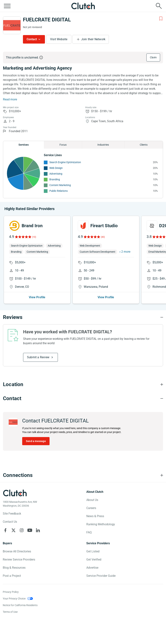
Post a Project (12, 576)
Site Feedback (12, 513)
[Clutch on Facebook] (5, 530)
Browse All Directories (17, 551)
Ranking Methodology (100, 524)
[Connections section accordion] (83, 475)
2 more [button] (125, 251)
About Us (92, 500)
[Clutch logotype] (15, 493)
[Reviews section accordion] (83, 317)
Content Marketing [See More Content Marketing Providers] (60, 185)
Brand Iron (32, 225)
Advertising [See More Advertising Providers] (55, 173)
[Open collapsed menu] (7, 5)
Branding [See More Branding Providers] (54, 179)
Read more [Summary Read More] (10, 99)
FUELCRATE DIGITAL (47, 20)
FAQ (89, 532)
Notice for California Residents (20, 605)
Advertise (92, 567)
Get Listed (92, 551)
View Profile (37, 297)
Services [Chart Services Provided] (23, 144)
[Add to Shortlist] (161, 18)
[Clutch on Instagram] (21, 530)
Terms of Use (10, 611)
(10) (34, 237)
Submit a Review (38, 357)
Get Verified (93, 559)
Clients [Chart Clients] (144, 144)
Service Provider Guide (101, 576)
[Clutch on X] (13, 530)
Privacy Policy (11, 591)
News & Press (95, 516)
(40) (103, 237)
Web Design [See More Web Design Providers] (56, 167)
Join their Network (93, 39)
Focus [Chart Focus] (63, 144)
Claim (153, 57)
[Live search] (158, 5)
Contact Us (10, 521)
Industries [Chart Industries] (103, 144)
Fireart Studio (104, 225)
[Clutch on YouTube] (29, 530)
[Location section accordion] (83, 384)
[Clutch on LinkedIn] (37, 530)
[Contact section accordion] (83, 398)
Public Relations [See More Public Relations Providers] (58, 190)
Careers (91, 508)
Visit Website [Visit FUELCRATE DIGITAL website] (58, 39)
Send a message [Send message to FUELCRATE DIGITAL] (36, 441)
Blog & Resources (14, 567)
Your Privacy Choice (14, 598)
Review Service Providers (19, 559)
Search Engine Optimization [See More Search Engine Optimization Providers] (65, 162)
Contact (32, 39)
